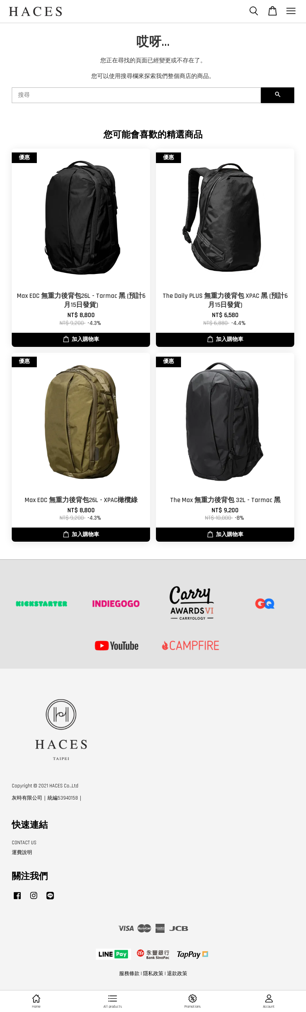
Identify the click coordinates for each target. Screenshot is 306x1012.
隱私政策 (153, 973)
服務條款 (129, 973)
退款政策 (177, 973)
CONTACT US (24, 843)
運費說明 (22, 852)
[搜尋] (136, 95)
